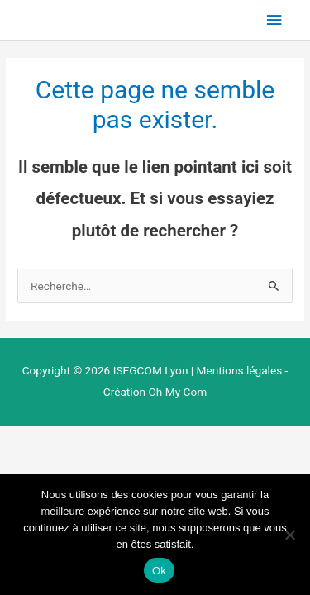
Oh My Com (177, 391)
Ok (159, 570)
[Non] (289, 534)
